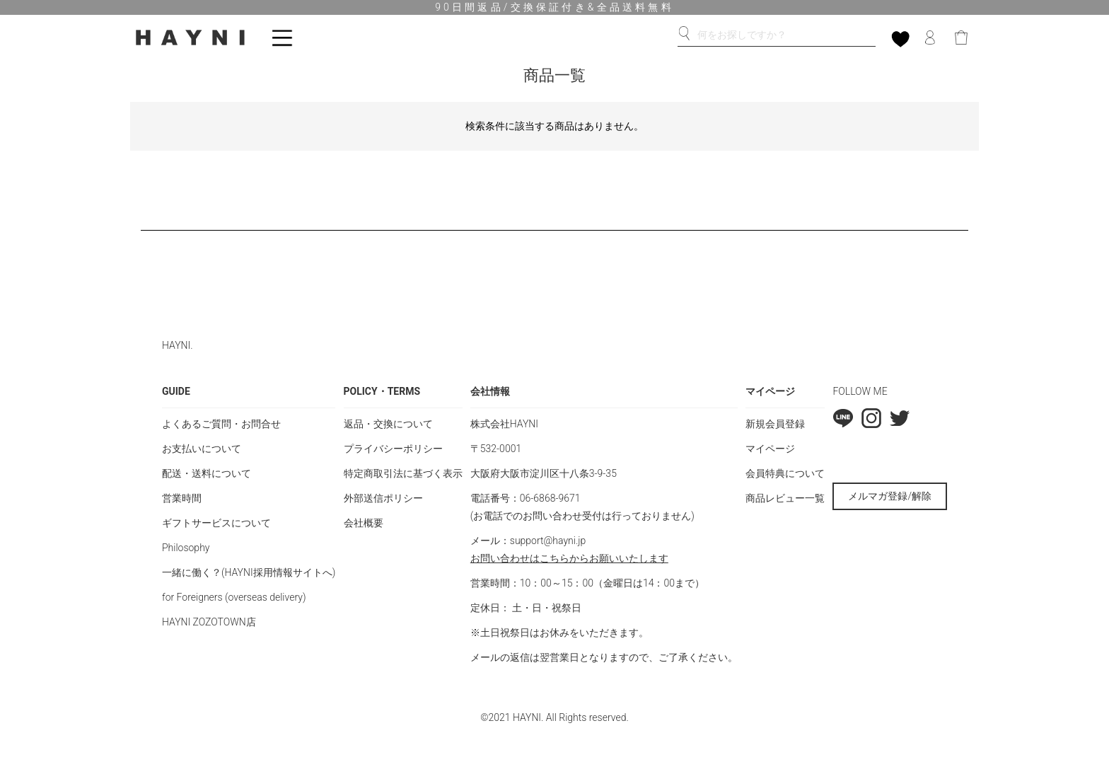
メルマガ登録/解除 (889, 496)
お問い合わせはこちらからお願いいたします (569, 558)
